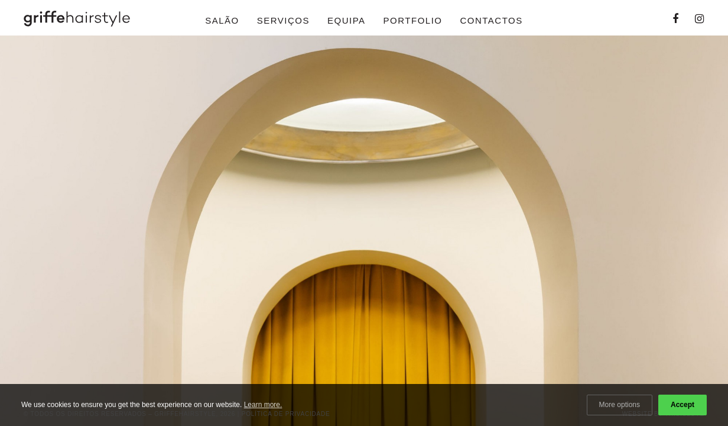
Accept (682, 405)
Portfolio (413, 20)
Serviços (283, 20)
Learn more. (263, 405)
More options (619, 405)
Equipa (346, 20)
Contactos (491, 20)
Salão (222, 20)
